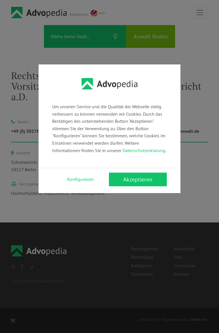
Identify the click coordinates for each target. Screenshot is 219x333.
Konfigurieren (80, 179)
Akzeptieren (137, 179)
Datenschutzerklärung (144, 150)
